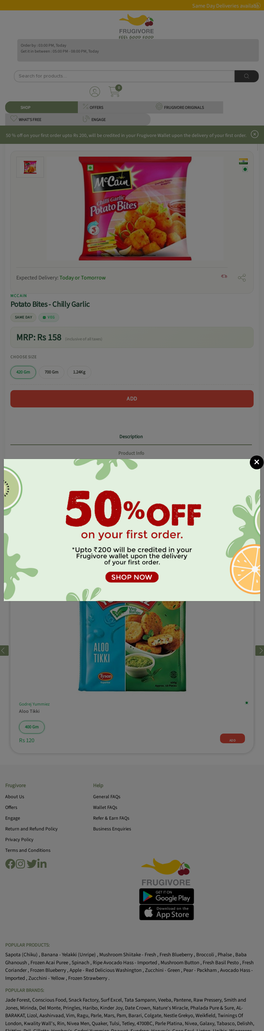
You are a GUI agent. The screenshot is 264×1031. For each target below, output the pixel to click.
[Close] (257, 462)
